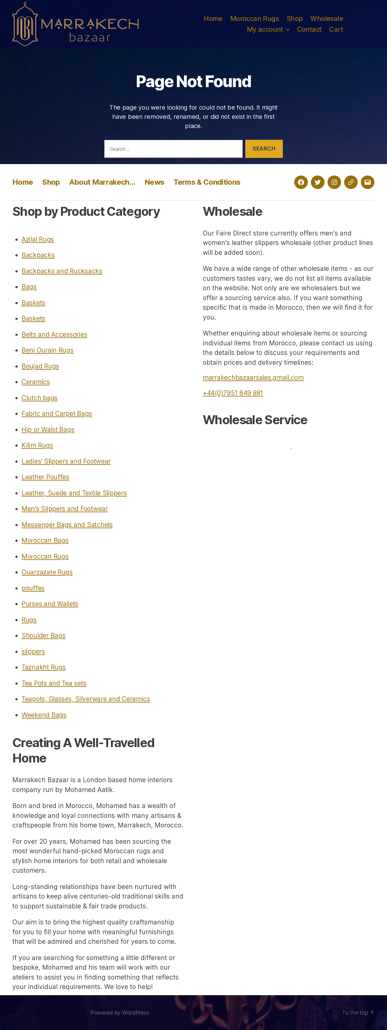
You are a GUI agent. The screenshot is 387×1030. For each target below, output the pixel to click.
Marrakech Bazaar (58, 1012)
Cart (336, 29)
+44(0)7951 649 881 (233, 393)
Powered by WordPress (119, 1012)
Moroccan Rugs (254, 18)
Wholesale (326, 18)
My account (265, 29)
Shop (295, 18)
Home (213, 18)
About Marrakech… (102, 182)
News (154, 182)
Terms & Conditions (206, 182)
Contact (309, 29)
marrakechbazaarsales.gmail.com (253, 377)
